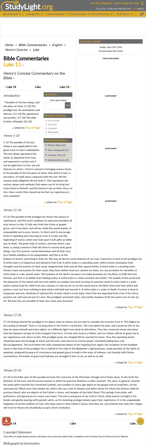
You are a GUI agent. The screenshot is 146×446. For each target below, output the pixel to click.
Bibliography (53, 132)
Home (9, 45)
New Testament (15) (58, 150)
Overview (52, 124)
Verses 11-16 (12, 210)
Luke (36, 49)
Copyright (52, 128)
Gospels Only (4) (56, 155)
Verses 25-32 (12, 370)
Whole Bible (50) (57, 145)
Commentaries (33, 45)
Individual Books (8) (58, 160)
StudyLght (22, 6)
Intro (11, 95)
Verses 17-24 (12, 315)
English (57, 45)
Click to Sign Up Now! (126, 3)
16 (64, 87)
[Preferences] (142, 14)
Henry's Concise (16, 49)
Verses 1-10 (11, 135)
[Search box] (54, 105)
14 (11, 87)
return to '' (27, 127)
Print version (53, 120)
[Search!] (68, 105)
